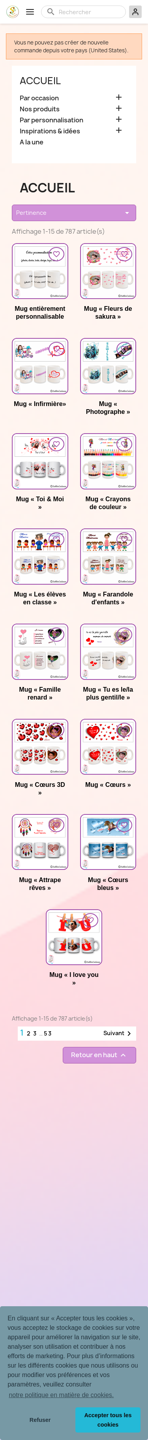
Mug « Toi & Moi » (40, 503)
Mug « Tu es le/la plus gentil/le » (108, 693)
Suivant (118, 1033)
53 (48, 1033)
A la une (31, 142)
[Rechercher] (90, 11)
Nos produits (40, 109)
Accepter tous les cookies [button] (107, 1420)
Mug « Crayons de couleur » (108, 503)
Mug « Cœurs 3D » (40, 788)
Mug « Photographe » (108, 408)
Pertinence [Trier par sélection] (74, 213)
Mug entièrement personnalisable (40, 312)
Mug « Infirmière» (40, 404)
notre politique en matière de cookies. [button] (61, 1395)
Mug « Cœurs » (108, 784)
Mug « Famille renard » (40, 693)
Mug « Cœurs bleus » (108, 884)
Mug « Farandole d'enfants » (108, 598)
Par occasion (39, 98)
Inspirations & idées (50, 131)
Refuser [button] (40, 1420)
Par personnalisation (51, 120)
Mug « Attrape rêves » (40, 884)
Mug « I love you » (73, 978)
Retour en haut (99, 1055)
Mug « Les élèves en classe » (40, 598)
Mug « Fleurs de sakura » (108, 312)
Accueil (40, 80)
